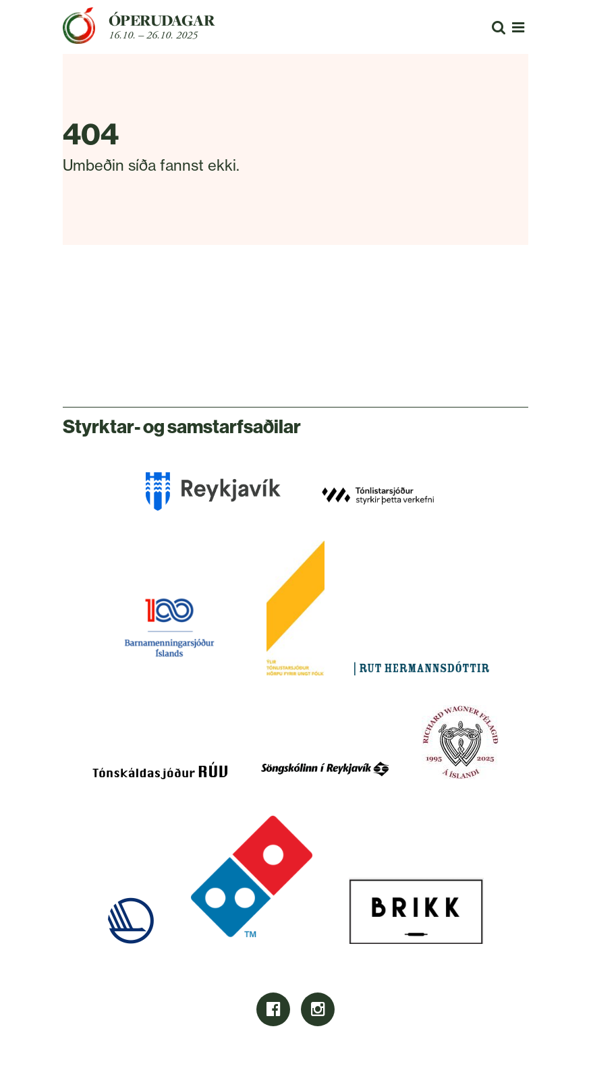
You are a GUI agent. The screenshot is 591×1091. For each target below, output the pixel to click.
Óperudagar (162, 20)
